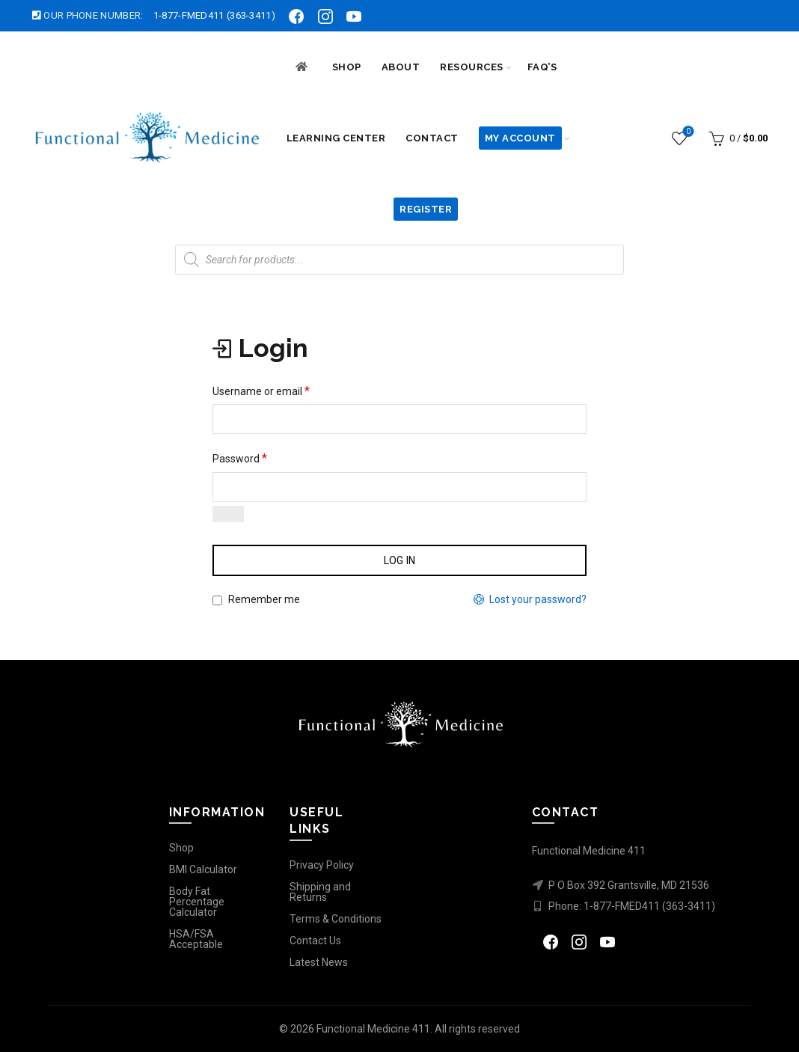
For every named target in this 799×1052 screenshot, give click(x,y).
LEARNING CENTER (336, 138)
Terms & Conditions (336, 919)
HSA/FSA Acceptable (196, 939)
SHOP (346, 67)
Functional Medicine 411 (373, 1029)
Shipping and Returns (320, 892)
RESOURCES (471, 67)
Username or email (261, 391)
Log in (400, 560)
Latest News (319, 962)
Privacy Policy (322, 865)
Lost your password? (538, 599)
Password (239, 458)
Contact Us (315, 941)
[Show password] (228, 514)
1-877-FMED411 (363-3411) (214, 15)
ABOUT (401, 67)
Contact (432, 138)
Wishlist (687, 132)
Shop (181, 848)
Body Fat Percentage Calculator (196, 901)
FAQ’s (542, 67)
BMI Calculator (203, 869)
